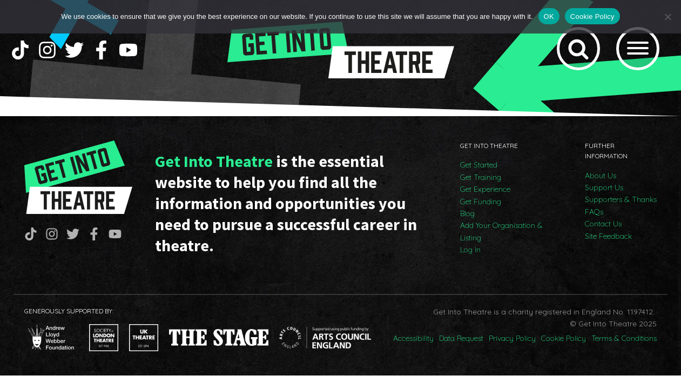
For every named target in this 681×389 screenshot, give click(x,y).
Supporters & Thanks (621, 199)
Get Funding (480, 201)
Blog (467, 213)
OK (549, 16)
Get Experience (485, 189)
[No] (667, 16)
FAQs (594, 212)
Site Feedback (608, 236)
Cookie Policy (563, 338)
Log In (470, 249)
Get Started (478, 165)
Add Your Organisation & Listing (501, 231)
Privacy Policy (512, 338)
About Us (600, 175)
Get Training (480, 177)
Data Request (461, 338)
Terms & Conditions (624, 338)
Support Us (604, 187)
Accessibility (413, 338)
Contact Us (603, 224)
